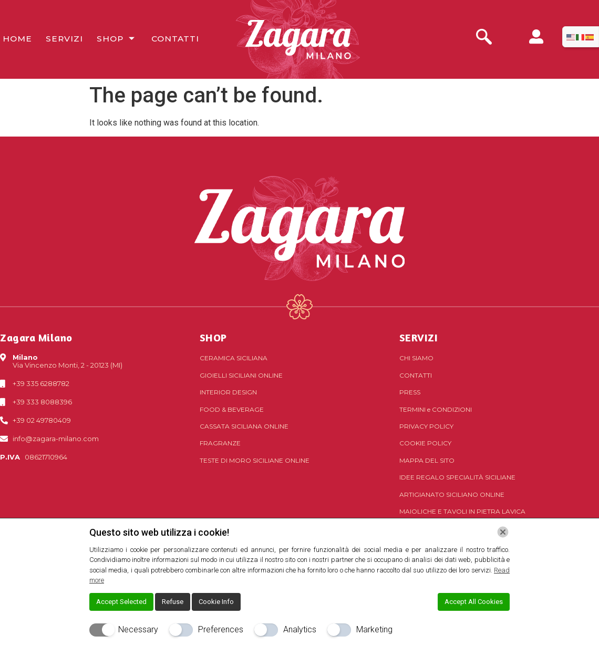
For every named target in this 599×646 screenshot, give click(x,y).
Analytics (299, 629)
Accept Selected (121, 602)
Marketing (374, 629)
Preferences (220, 629)
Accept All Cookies (474, 602)
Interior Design (228, 392)
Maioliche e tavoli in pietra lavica (462, 511)
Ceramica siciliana (233, 358)
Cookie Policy (425, 443)
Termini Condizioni (435, 409)
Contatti (169, 39)
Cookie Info (216, 602)
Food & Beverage (232, 409)
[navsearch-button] (484, 38)
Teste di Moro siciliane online (254, 460)
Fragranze (220, 443)
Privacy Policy (426, 426)
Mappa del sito (427, 460)
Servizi (60, 39)
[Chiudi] (503, 532)
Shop (111, 39)
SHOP (213, 337)
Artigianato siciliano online (451, 494)
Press (409, 392)
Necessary (138, 629)
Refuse (172, 602)
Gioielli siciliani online (241, 375)
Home (14, 39)
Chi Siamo (416, 358)
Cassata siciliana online (244, 426)
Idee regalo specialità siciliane (457, 477)
